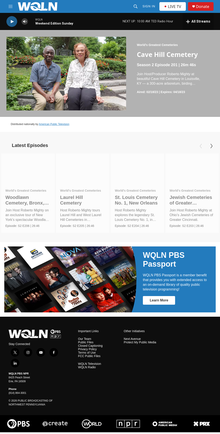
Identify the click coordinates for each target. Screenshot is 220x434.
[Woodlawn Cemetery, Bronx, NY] (28, 169)
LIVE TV (172, 6)
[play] (11, 21)
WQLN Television (89, 365)
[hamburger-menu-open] (10, 6)
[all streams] (198, 21)
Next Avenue (132, 340)
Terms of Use (87, 354)
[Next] (211, 146)
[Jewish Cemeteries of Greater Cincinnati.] (192, 169)
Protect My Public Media (140, 344)
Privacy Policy (87, 351)
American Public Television (54, 124)
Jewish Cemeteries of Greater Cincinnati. (191, 203)
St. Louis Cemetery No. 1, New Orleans (136, 200)
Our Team (84, 340)
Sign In (148, 6)
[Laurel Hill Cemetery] (83, 169)
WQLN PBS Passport (164, 261)
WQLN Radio (87, 368)
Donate (202, 6)
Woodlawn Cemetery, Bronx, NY (24, 203)
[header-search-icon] (135, 6)
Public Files (85, 344)
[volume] (24, 21)
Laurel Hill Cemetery (71, 200)
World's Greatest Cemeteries (157, 45)
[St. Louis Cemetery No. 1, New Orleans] (137, 169)
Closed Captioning (90, 347)
